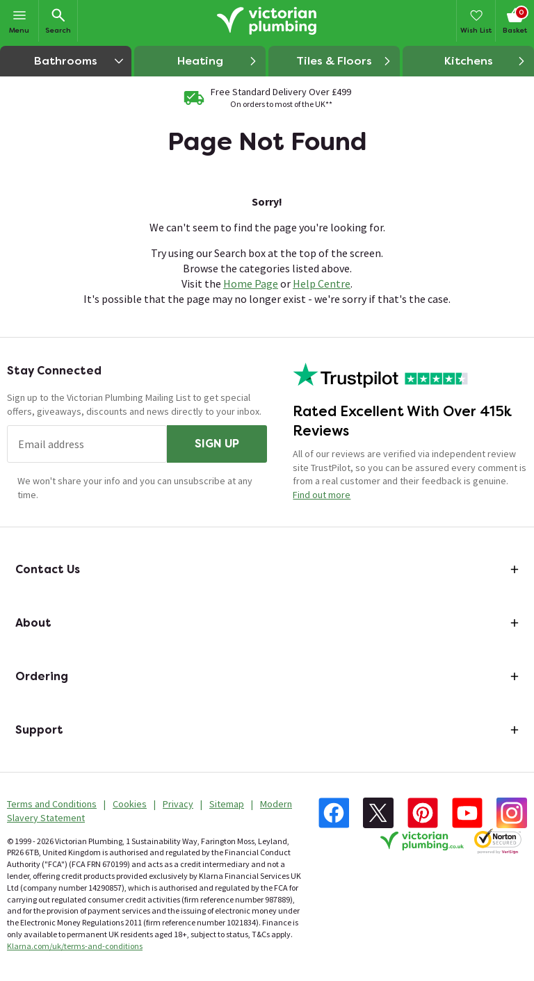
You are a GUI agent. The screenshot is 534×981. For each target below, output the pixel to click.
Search (58, 20)
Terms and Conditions (52, 804)
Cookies (130, 804)
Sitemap (226, 804)
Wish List (476, 20)
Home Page (250, 283)
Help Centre (321, 283)
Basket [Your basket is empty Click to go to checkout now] (515, 20)
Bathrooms (82, 60)
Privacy (178, 804)
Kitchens (485, 61)
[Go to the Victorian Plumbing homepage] (267, 21)
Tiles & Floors (343, 61)
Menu (19, 20)
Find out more (321, 494)
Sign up (217, 443)
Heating (217, 61)
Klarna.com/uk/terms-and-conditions (75, 946)
